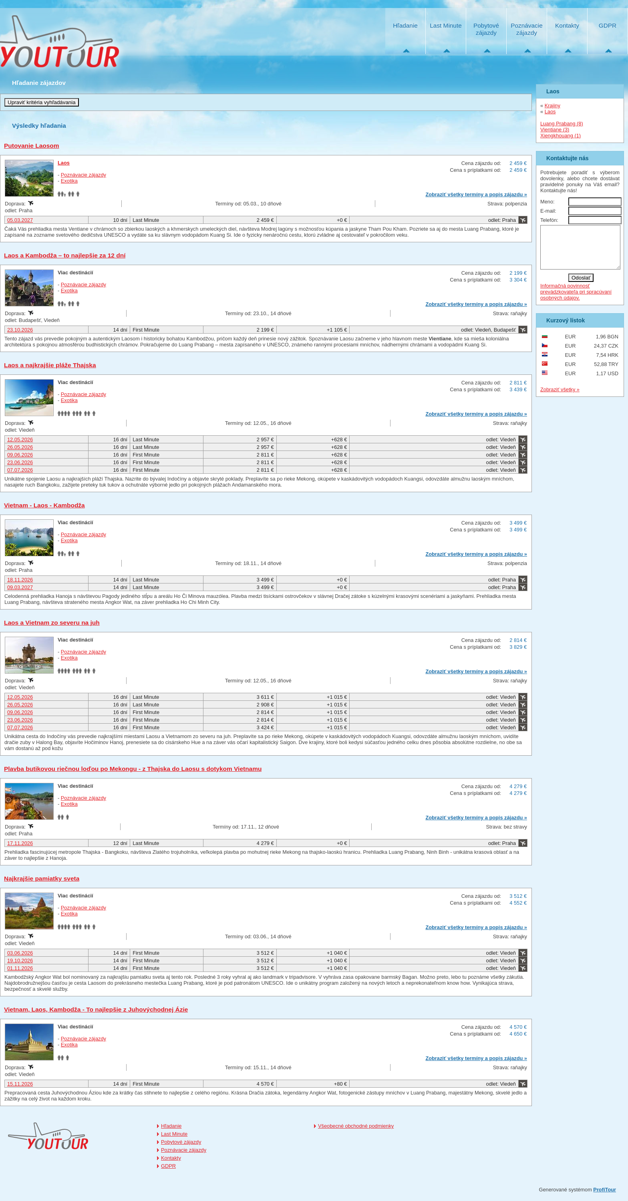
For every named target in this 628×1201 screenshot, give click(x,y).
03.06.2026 (20, 953)
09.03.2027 (20, 587)
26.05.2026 (20, 447)
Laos (64, 163)
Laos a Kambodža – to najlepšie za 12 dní (64, 255)
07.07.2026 (20, 470)
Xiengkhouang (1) (560, 136)
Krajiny (552, 106)
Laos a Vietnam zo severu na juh (52, 622)
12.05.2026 (20, 440)
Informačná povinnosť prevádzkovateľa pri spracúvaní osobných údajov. (576, 300)
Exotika (69, 181)
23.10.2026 (20, 330)
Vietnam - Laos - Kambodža (44, 505)
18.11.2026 (20, 580)
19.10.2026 (20, 961)
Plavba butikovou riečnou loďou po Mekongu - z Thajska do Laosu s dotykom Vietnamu (133, 768)
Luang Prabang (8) (561, 124)
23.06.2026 (20, 462)
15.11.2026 (20, 1084)
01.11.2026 (20, 968)
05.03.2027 (20, 220)
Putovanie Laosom (31, 145)
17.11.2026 (20, 843)
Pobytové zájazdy (486, 29)
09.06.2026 (20, 455)
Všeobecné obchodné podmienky (356, 1126)
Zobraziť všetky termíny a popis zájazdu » (476, 194)
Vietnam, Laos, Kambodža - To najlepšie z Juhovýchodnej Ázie (96, 1009)
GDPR (607, 25)
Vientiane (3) (554, 130)
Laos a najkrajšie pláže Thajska (50, 365)
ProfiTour (604, 1190)
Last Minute (445, 25)
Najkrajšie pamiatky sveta (41, 878)
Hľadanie (405, 25)
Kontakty (567, 25)
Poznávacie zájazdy (526, 29)
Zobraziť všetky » (560, 398)
